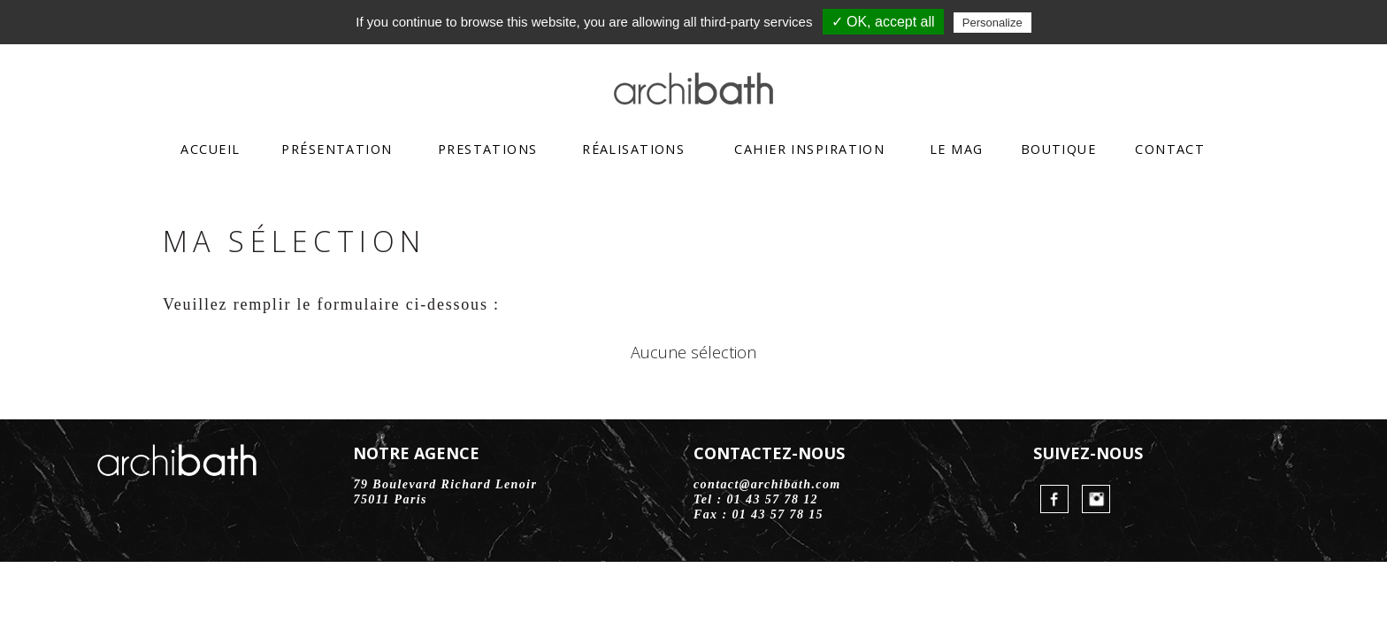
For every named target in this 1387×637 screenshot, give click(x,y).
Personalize (992, 22)
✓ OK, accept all (883, 21)
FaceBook (1054, 499)
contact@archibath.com (767, 484)
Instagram (1096, 499)
